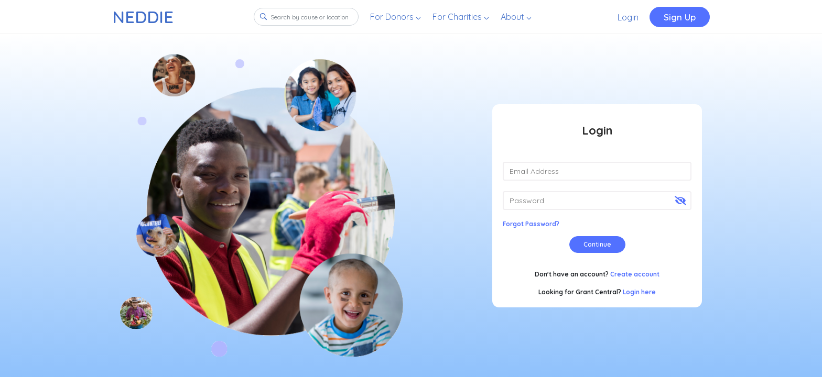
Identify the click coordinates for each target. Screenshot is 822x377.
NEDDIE (143, 16)
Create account (634, 274)
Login (628, 17)
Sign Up (680, 17)
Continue (597, 244)
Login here (639, 292)
